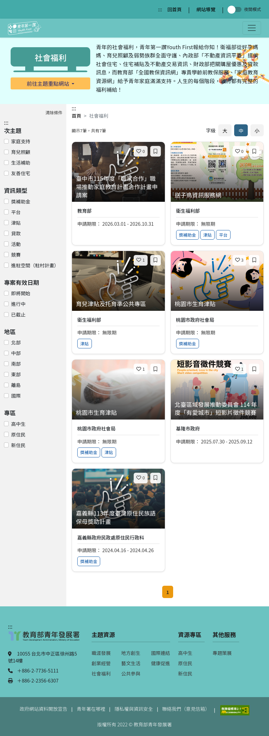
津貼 (16, 222)
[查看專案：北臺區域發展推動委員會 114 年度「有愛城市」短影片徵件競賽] (217, 409)
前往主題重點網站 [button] (49, 83)
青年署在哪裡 (91, 708)
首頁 (76, 115)
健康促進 (160, 663)
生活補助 (21, 162)
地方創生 (131, 652)
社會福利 (101, 673)
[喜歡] (140, 151)
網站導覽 (206, 9)
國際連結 (160, 652)
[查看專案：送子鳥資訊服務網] (217, 195)
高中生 (18, 423)
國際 (16, 395)
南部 (16, 363)
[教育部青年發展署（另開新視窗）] (44, 639)
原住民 (18, 434)
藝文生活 (131, 663)
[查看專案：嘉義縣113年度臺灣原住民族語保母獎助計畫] (118, 517)
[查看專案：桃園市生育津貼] (217, 304)
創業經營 (101, 663)
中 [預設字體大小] (240, 130)
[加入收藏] (155, 151)
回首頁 (174, 9)
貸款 (16, 233)
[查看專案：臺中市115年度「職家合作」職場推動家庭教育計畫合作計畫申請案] (118, 187)
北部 (16, 342)
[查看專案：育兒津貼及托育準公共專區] (118, 304)
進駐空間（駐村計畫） (35, 265)
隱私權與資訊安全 (133, 708)
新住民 (18, 444)
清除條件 (53, 112)
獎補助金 (21, 201)
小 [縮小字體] (257, 130)
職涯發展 (101, 652)
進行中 (18, 303)
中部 (16, 352)
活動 (16, 243)
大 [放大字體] (225, 130)
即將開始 (21, 293)
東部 (16, 374)
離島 (16, 384)
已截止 (18, 314)
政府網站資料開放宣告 (43, 708)
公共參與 (131, 673)
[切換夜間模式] (236, 9)
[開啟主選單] (251, 28)
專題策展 (222, 652)
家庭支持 (21, 141)
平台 (16, 211)
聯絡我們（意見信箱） (186, 708)
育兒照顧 (21, 151)
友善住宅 (21, 173)
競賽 (16, 254)
